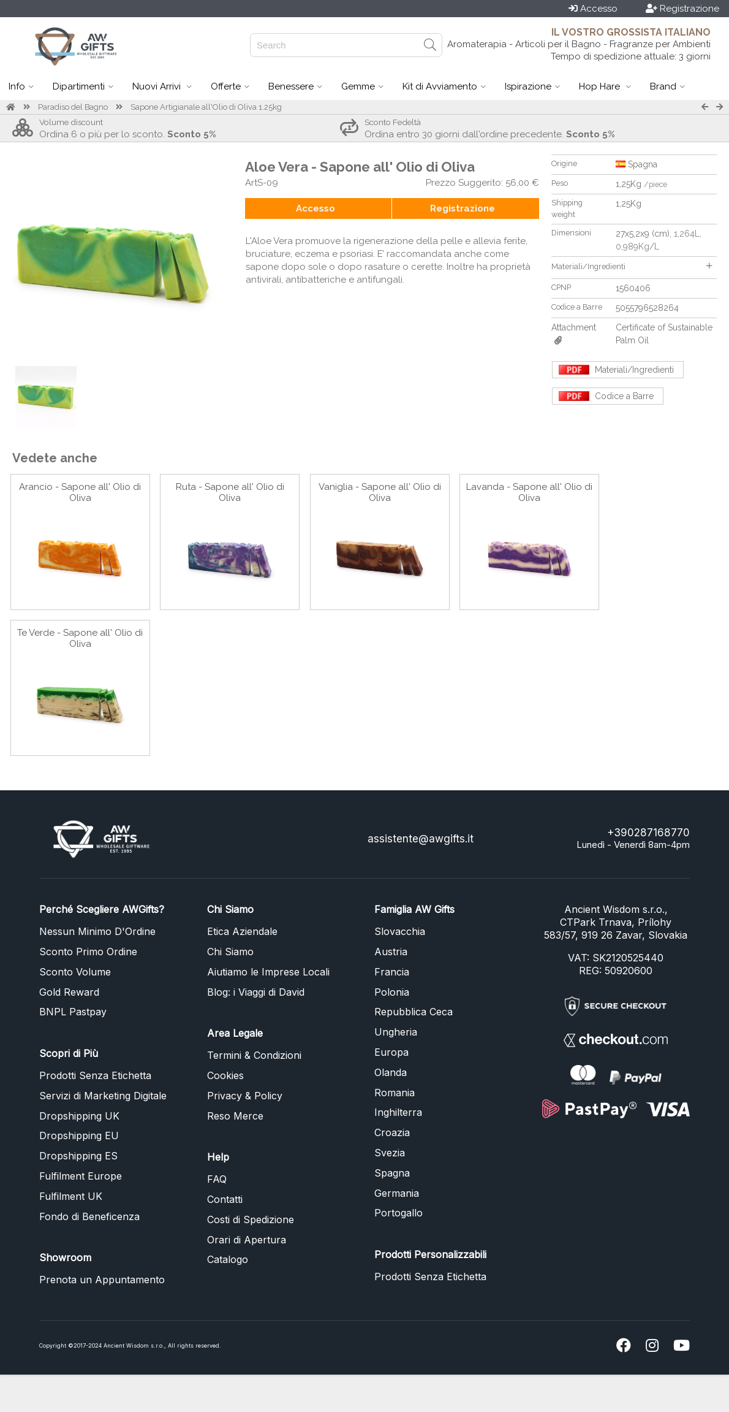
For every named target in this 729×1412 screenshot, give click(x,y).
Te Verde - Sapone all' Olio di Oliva (80, 638)
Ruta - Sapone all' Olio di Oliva (230, 492)
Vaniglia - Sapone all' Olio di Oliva (380, 492)
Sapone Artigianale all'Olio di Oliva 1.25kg (206, 107)
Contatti (225, 1199)
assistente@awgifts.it (421, 839)
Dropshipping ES (78, 1156)
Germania (396, 1193)
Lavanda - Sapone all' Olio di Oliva (529, 492)
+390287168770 (648, 832)
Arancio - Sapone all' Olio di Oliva (80, 492)
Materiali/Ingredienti (631, 266)
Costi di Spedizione (250, 1219)
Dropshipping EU (79, 1135)
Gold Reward (69, 992)
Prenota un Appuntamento (102, 1279)
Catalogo (227, 1259)
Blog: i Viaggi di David (255, 992)
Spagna (392, 1173)
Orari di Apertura (246, 1240)
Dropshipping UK (79, 1116)
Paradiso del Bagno (73, 107)
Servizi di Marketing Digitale (103, 1096)
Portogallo (398, 1213)
